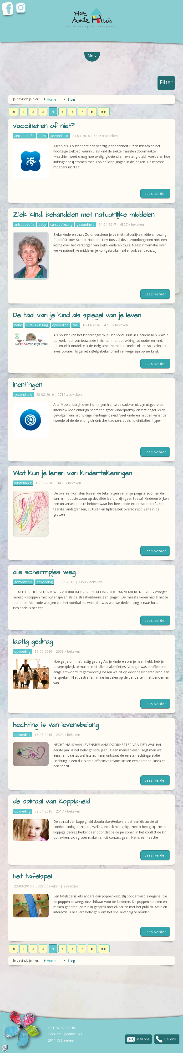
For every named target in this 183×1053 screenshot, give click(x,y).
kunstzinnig (22, 483)
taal (75, 325)
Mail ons (142, 1039)
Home (51, 99)
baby (42, 135)
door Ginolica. (4, 1038)
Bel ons (170, 1039)
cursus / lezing (61, 224)
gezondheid (59, 135)
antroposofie (24, 135)
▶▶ (104, 111)
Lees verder (155, 193)
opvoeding (60, 325)
